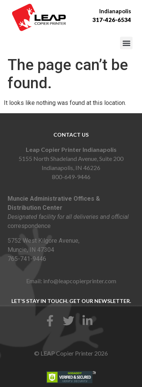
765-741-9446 (27, 258)
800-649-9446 (71, 176)
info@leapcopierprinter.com (79, 280)
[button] (126, 43)
